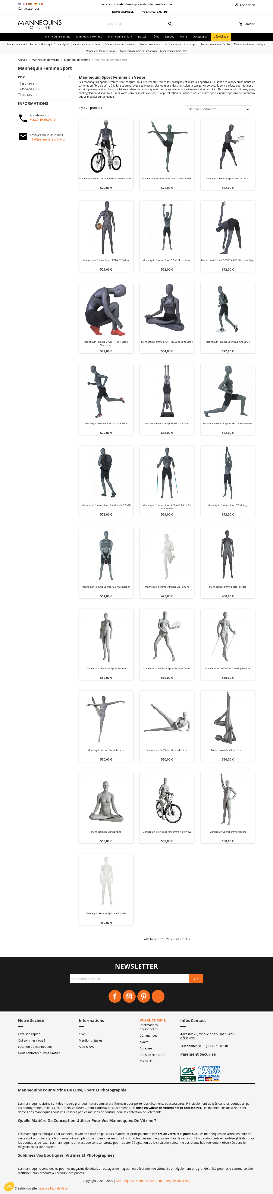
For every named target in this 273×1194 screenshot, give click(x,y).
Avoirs (144, 1042)
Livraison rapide (29, 1034)
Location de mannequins (35, 1047)
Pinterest (143, 996)
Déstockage (221, 36)
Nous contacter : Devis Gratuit (39, 1053)
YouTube (129, 996)
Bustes (142, 36)
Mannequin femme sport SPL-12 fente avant (228, 423)
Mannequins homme (89, 36)
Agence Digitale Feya (53, 1188)
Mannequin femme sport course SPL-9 (106, 423)
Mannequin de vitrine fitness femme (167, 750)
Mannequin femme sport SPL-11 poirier (167, 423)
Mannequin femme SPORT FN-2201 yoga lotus (167, 341)
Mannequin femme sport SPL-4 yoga (228, 505)
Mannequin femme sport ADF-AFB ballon (106, 260)
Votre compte (153, 1020)
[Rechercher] (138, 23)
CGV (82, 1034)
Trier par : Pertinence (201, 109)
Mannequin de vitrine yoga (106, 831)
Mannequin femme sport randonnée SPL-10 (106, 505)
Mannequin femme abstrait (22, 44)
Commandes (148, 1035)
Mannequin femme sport (184, 44)
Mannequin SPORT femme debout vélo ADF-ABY (106, 178)
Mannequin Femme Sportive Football (106, 913)
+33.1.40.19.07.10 (151, 12)
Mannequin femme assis (153, 44)
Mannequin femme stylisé (55, 44)
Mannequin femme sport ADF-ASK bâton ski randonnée (166, 506)
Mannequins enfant (120, 36)
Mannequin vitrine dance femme (106, 750)
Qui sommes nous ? (31, 1040)
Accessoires (200, 36)
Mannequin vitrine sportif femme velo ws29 (166, 831)
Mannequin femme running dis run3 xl (167, 586)
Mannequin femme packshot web (138, 50)
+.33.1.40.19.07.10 (43, 119)
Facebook (115, 996)
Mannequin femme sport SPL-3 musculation (167, 260)
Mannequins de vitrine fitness (228, 750)
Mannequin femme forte (173, 50)
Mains (184, 36)
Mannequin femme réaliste (87, 44)
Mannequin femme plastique (250, 44)
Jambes (169, 36)
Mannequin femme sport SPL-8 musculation (106, 586)
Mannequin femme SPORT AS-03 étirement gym (227, 260)
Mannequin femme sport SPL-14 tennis (228, 178)
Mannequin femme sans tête (121, 44)
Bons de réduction (152, 1055)
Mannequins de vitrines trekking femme (227, 668)
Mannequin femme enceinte (101, 50)
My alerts (146, 1061)
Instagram (158, 996)
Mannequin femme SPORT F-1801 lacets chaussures (106, 343)
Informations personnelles (149, 1027)
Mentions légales (90, 1040)
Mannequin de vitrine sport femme (106, 668)
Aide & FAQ (86, 1047)
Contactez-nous (29, 8)
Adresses (146, 1048)
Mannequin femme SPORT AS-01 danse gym (166, 178)
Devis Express (120, 12)
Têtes (156, 36)
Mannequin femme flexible (216, 44)
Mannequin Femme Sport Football (228, 586)
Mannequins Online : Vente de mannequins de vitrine (153, 1181)
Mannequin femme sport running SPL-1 (228, 341)
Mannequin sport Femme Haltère (228, 831)
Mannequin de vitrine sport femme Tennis (167, 668)
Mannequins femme (57, 36)
